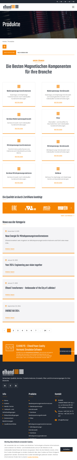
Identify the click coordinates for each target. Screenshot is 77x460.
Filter (31, 418)
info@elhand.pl (63, 420)
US (69, 2)
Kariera (6, 403)
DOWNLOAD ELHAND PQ (65, 351)
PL (57, 2)
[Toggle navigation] (73, 7)
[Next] (71, 208)
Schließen (66, 449)
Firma (6, 400)
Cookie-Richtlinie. (32, 457)
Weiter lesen (19, 102)
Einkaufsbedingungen (11, 415)
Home (5, 41)
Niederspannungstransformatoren (40, 403)
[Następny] (49, 330)
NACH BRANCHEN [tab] (23, 52)
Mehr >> (49, 357)
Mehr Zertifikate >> (67, 216)
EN (61, 2)
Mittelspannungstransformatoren (40, 424)
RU (73, 2)
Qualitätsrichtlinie (10, 424)
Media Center (9, 406)
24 (45, 330)
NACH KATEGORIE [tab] (9, 52)
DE (65, 2)
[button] (4, 47)
